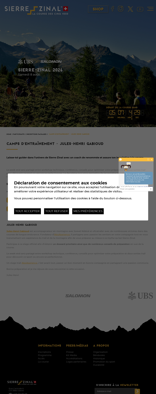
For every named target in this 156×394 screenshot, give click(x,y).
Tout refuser (56, 211)
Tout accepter (27, 211)
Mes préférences (87, 211)
